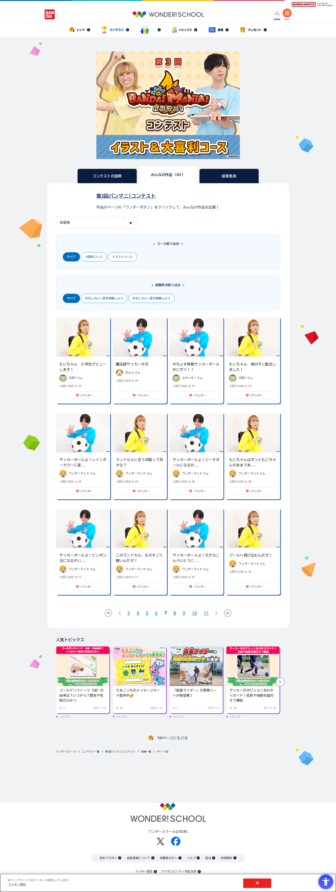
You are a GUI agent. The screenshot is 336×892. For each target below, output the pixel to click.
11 (206, 613)
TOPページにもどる (172, 738)
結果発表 (229, 176)
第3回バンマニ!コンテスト (120, 751)
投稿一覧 (146, 751)
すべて (71, 256)
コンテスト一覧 (90, 751)
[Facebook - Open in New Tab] (175, 841)
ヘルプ (191, 858)
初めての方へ (108, 858)
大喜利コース (94, 256)
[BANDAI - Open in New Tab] (50, 14)
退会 (208, 858)
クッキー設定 (144, 871)
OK (257, 883)
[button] (280, 681)
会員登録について (138, 858)
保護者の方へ (169, 858)
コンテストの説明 (107, 176)
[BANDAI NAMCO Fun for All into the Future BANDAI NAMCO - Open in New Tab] (312, 5)
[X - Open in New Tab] (160, 841)
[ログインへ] (287, 13)
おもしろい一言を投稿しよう (104, 298)
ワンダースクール (66, 751)
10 (194, 613)
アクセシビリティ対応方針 (179, 871)
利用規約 (226, 858)
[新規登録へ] (277, 13)
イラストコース (122, 256)
